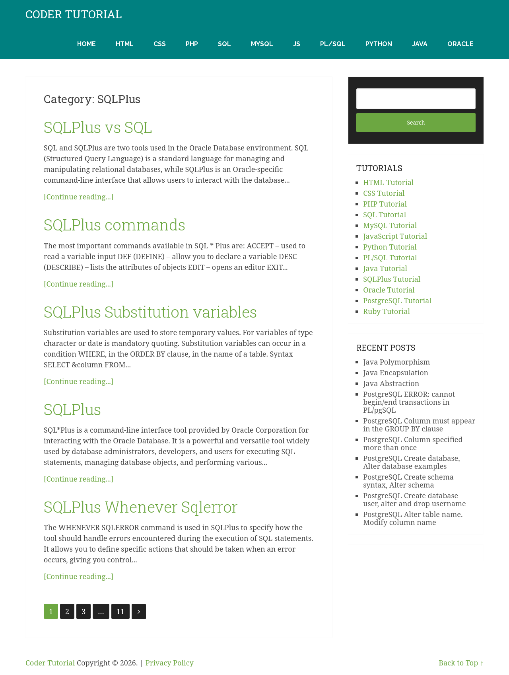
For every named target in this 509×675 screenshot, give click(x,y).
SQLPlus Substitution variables (150, 312)
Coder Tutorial (73, 14)
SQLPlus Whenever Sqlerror (141, 507)
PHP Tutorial (385, 204)
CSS (159, 44)
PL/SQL (333, 44)
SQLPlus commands (114, 224)
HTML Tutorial (388, 182)
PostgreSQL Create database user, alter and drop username (414, 499)
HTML (125, 44)
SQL (224, 44)
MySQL (262, 44)
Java (419, 44)
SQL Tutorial (384, 214)
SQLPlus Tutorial (391, 279)
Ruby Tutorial (386, 311)
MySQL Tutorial (390, 225)
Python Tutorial (390, 247)
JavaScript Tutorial (395, 236)
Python (378, 44)
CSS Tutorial (383, 193)
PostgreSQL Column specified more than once (412, 443)
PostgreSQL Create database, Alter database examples (411, 462)
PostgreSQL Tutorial (397, 300)
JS (296, 44)
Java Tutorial (385, 268)
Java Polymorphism (396, 362)
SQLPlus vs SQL (98, 127)
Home (86, 44)
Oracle (460, 44)
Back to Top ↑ (461, 662)
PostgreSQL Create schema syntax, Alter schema (408, 481)
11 (120, 611)
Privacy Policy (170, 662)
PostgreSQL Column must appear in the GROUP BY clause (419, 424)
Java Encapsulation (395, 372)
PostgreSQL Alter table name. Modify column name (412, 518)
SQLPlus (72, 409)
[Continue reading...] (78, 196)
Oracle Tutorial (389, 290)
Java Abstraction (391, 383)
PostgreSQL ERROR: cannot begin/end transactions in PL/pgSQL (409, 402)
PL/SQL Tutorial (390, 257)
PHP (192, 44)
